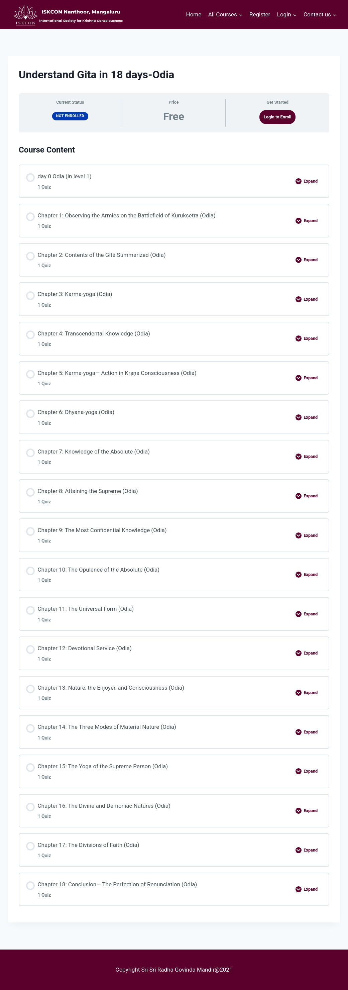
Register (259, 14)
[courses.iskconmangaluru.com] (66, 14)
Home (194, 14)
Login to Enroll (278, 116)
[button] (240, 14)
